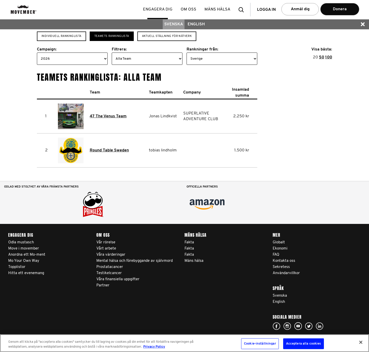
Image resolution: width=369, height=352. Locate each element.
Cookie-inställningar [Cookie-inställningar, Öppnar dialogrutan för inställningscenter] (260, 343)
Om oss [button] (189, 9)
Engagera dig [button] (158, 9)
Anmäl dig (300, 9)
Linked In (319, 326)
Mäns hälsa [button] (218, 9)
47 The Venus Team (108, 116)
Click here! (276, 326)
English (196, 24)
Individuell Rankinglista (61, 36)
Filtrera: (119, 49)
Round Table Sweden (109, 150)
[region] (184, 343)
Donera (340, 9)
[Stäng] (360, 342)
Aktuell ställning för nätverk (167, 36)
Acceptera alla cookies (303, 343)
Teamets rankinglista (111, 36)
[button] (242, 9)
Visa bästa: (321, 49)
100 (328, 57)
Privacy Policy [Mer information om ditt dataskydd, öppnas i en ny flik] (154, 346)
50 (321, 57)
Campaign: (47, 49)
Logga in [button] (266, 10)
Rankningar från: (202, 49)
